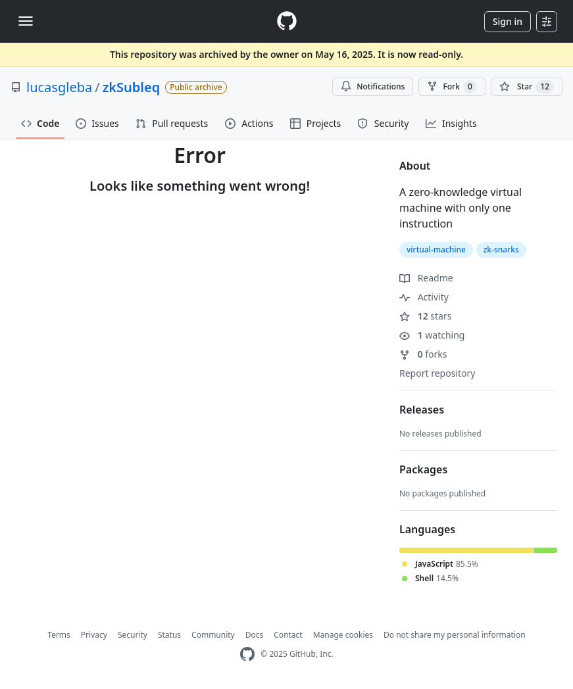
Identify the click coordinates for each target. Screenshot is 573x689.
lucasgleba (59, 87)
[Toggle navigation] (26, 21)
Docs (254, 634)
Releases (421, 409)
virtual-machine (436, 249)
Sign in (507, 21)
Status (169, 634)
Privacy (94, 634)
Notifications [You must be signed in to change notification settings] (373, 86)
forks (423, 354)
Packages (423, 469)
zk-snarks (501, 249)
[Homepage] (286, 21)
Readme (426, 278)
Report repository (437, 373)
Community (213, 634)
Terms (58, 634)
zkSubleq (132, 87)
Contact (288, 634)
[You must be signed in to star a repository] (526, 87)
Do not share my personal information (455, 634)
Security (132, 634)
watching (431, 335)
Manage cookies (343, 634)
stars (425, 316)
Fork (451, 86)
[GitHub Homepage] (247, 654)
